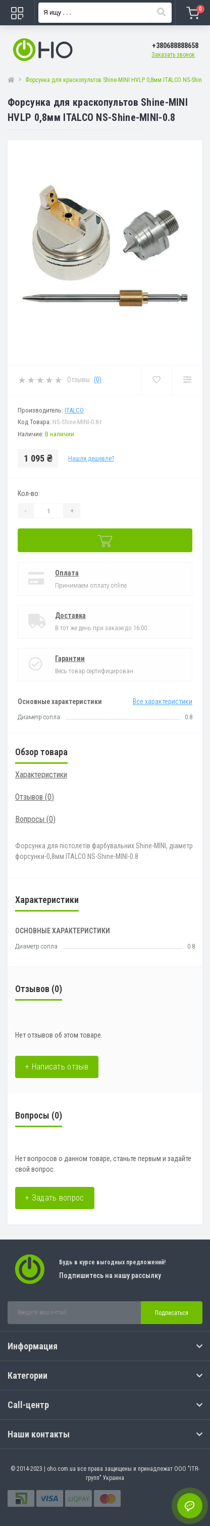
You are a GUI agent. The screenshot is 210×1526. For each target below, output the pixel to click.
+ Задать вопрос (54, 1198)
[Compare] (187, 380)
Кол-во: (29, 493)
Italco (74, 410)
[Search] (161, 13)
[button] (175, 46)
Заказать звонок (173, 54)
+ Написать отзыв (56, 1066)
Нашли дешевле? (91, 458)
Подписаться (171, 1312)
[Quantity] (48, 510)
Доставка (70, 615)
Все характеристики (162, 701)
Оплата (67, 573)
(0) (97, 380)
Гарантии (70, 658)
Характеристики (41, 774)
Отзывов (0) (34, 797)
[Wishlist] (156, 380)
